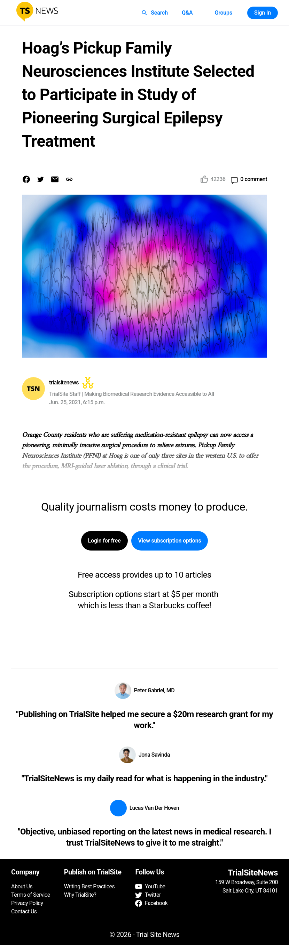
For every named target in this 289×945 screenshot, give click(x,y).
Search (155, 13)
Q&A (187, 13)
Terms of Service (30, 894)
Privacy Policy (27, 903)
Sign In (262, 13)
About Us (21, 886)
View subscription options (169, 541)
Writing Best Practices (89, 886)
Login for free (104, 541)
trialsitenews (64, 382)
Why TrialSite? (80, 894)
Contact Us (24, 911)
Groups (223, 13)
